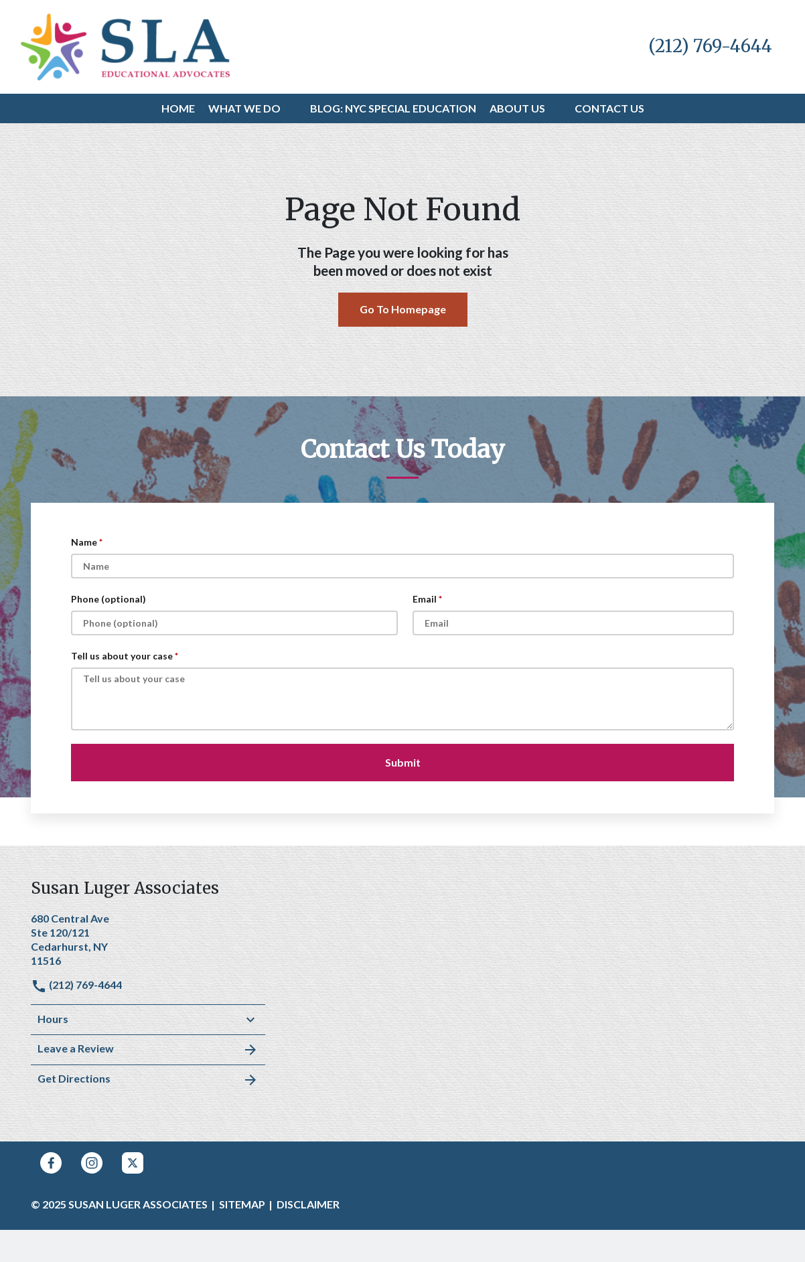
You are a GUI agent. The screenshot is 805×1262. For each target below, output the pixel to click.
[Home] (178, 109)
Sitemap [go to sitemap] (242, 1204)
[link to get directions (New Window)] (148, 937)
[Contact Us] (609, 109)
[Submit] (402, 762)
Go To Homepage (403, 309)
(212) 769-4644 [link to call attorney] (76, 984)
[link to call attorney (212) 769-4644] (710, 46)
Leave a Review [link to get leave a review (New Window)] (148, 1050)
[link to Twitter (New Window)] (132, 1163)
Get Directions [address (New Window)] (148, 1080)
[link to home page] (125, 45)
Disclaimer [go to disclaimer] (308, 1204)
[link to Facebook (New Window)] (51, 1163)
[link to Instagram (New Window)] (91, 1163)
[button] (289, 108)
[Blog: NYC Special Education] (393, 109)
